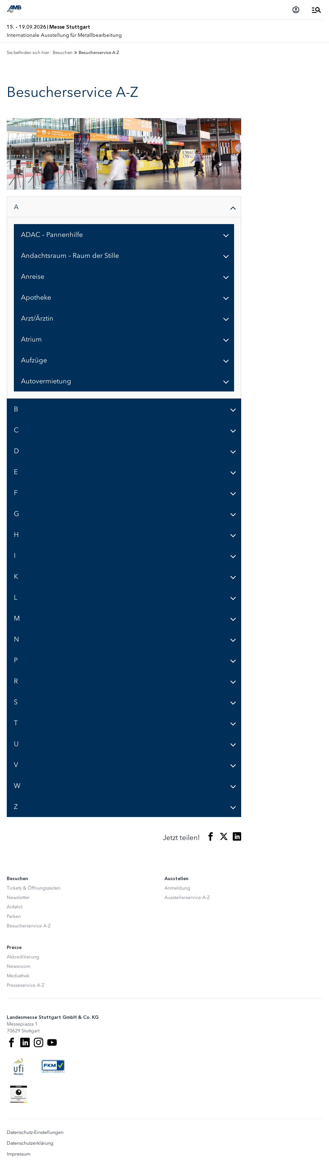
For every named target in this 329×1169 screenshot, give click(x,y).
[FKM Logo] (53, 1066)
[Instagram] (38, 1042)
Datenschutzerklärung (30, 1143)
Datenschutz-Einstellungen (35, 1132)
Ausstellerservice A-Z (187, 897)
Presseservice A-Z (25, 985)
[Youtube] (52, 1042)
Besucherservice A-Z (29, 926)
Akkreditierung (23, 957)
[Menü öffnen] (316, 10)
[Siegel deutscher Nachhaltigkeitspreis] (18, 1094)
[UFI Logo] (18, 1066)
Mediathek (18, 976)
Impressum (18, 1154)
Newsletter (18, 897)
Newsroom (18, 966)
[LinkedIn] (25, 1042)
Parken (14, 916)
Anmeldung (177, 888)
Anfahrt (14, 907)
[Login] (295, 10)
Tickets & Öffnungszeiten (33, 888)
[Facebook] (11, 1042)
